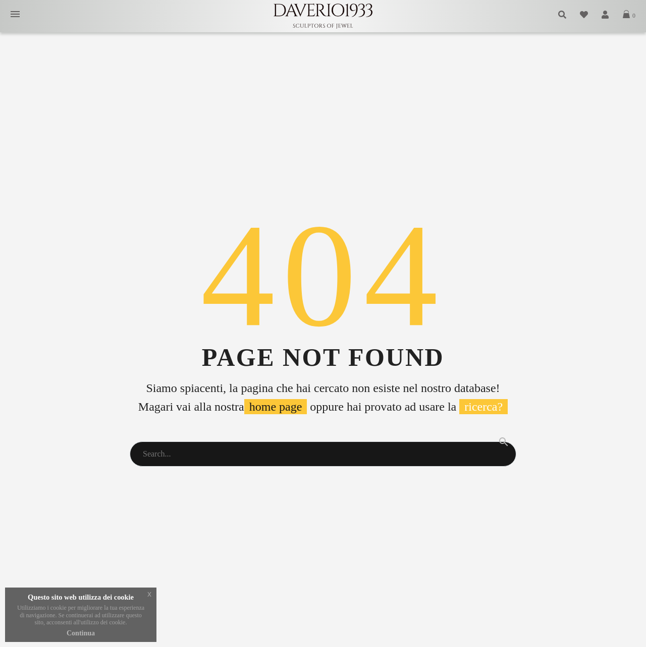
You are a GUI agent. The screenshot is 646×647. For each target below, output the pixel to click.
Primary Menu (15, 14)
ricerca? (483, 406)
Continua (81, 633)
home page (275, 406)
